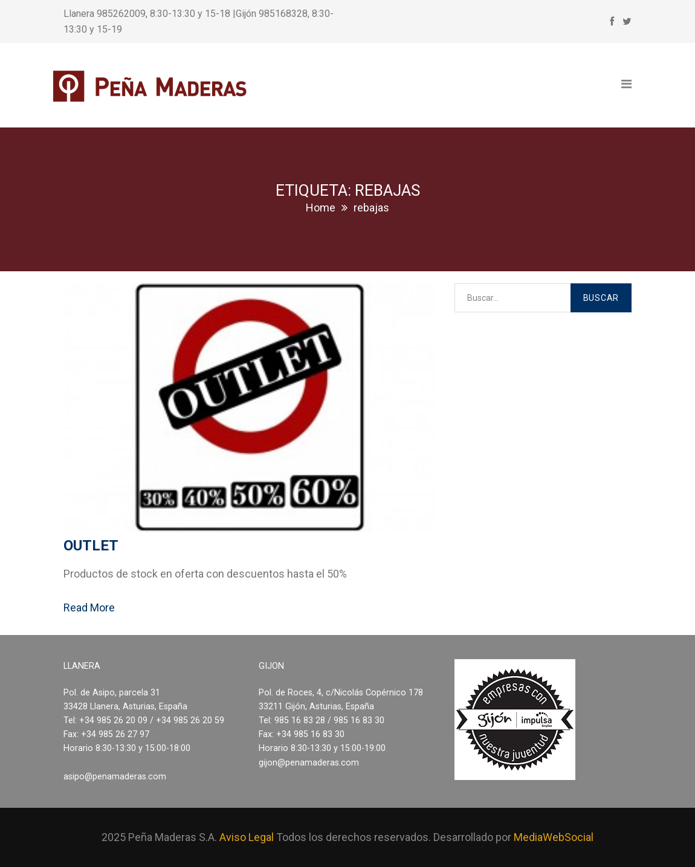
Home (320, 207)
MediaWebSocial (553, 837)
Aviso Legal (246, 837)
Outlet (90, 545)
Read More (89, 607)
